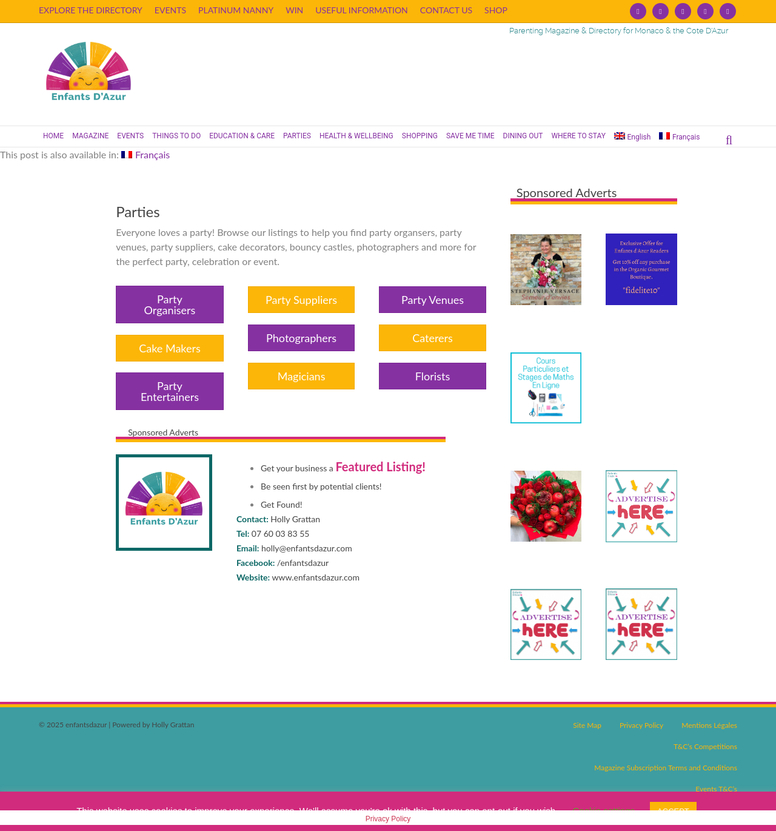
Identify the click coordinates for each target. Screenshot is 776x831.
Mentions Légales (709, 725)
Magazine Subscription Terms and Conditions (665, 767)
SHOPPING (420, 136)
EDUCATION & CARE (242, 136)
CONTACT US (446, 10)
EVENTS (170, 10)
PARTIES (297, 136)
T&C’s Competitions (705, 746)
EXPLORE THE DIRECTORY (90, 10)
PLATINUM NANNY (235, 10)
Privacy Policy (641, 725)
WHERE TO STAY (578, 136)
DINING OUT (523, 136)
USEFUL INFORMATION (361, 10)
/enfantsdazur (303, 562)
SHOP (495, 10)
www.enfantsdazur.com (316, 577)
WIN (294, 10)
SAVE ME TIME (470, 136)
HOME (53, 136)
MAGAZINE (90, 136)
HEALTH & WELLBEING (356, 136)
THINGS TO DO (176, 136)
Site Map (587, 725)
